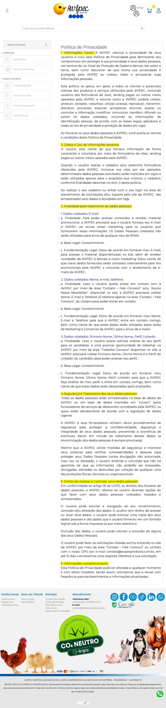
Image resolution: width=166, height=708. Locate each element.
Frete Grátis (51, 608)
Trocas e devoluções (22, 95)
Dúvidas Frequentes (22, 85)
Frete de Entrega (20, 115)
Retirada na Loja (53, 605)
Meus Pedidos (27, 602)
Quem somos (19, 59)
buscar (142, 28)
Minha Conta (27, 599)
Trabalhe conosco (10, 605)
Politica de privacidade (23, 69)
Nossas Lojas (7, 602)
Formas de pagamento (23, 105)
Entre (140, 7)
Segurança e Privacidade (57, 611)
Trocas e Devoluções (55, 599)
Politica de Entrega (54, 602)
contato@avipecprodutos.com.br (88, 608)
